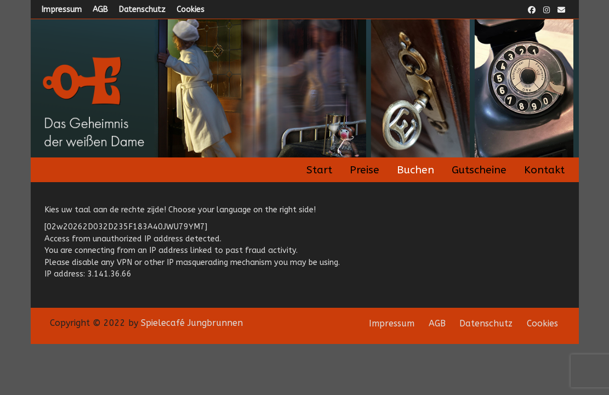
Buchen (415, 169)
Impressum (62, 9)
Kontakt (544, 169)
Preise (364, 169)
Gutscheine (479, 169)
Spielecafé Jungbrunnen (192, 323)
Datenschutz (142, 9)
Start (319, 169)
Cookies (190, 9)
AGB (100, 9)
